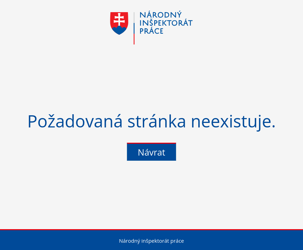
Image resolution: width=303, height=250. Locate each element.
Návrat (151, 152)
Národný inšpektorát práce (151, 240)
